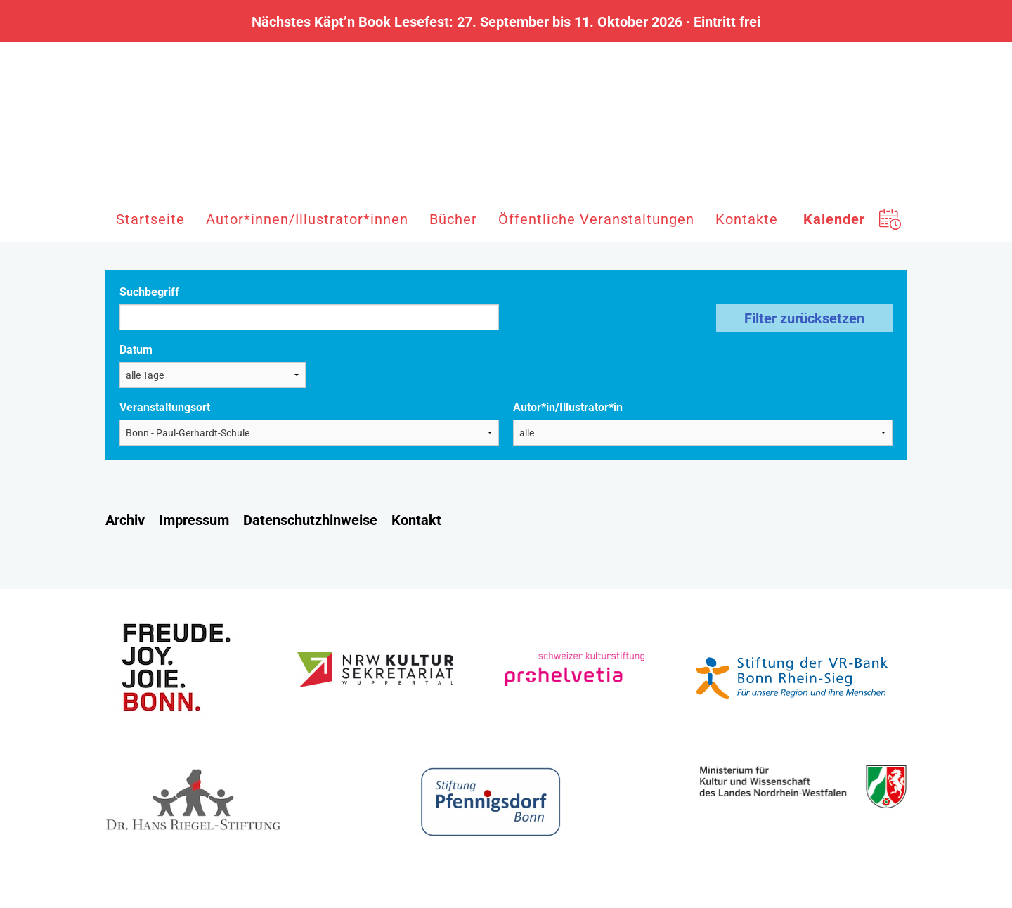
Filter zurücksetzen (804, 318)
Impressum (194, 520)
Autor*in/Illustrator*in (568, 407)
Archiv (125, 520)
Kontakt (416, 520)
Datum (136, 349)
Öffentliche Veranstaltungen (596, 219)
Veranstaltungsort (164, 407)
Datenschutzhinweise (310, 520)
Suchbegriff (149, 292)
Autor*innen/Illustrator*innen (307, 219)
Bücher (453, 219)
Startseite (150, 219)
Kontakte (746, 219)
